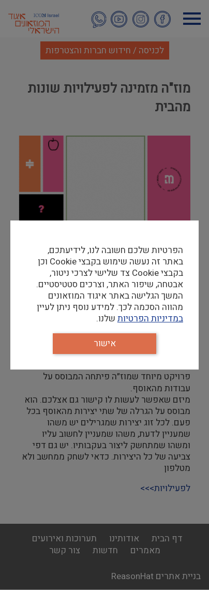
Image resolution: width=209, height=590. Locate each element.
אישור (105, 343)
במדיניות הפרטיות (150, 318)
